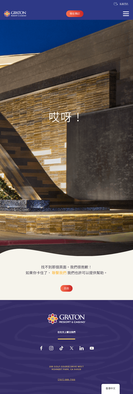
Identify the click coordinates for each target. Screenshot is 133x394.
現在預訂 (75, 13)
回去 (66, 288)
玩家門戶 (124, 4)
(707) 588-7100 (66, 379)
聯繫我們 (59, 273)
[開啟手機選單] (126, 14)
